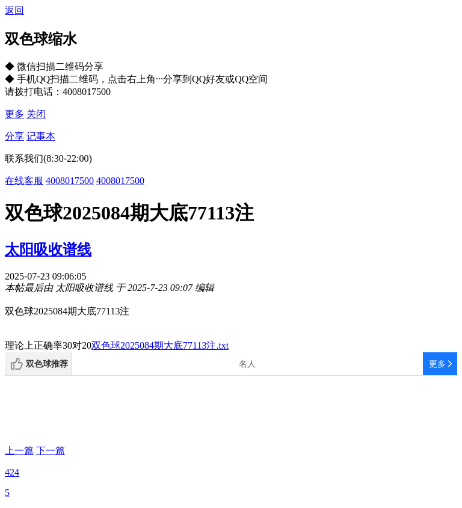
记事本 (40, 136)
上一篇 (19, 450)
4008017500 (70, 181)
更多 (14, 114)
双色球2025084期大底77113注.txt (160, 345)
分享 (14, 136)
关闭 (36, 114)
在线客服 (24, 181)
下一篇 (50, 450)
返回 (14, 10)
